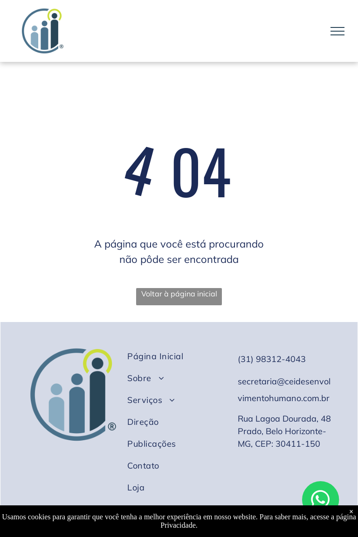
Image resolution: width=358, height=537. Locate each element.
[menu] (337, 31)
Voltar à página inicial (179, 293)
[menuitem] (176, 356)
